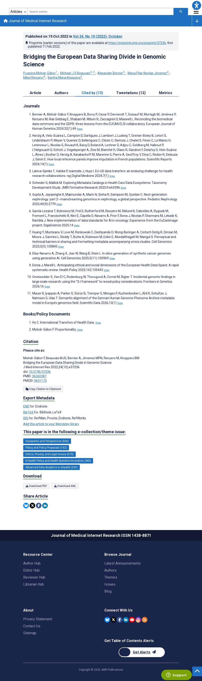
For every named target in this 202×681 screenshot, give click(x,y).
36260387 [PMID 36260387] (39, 376)
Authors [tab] (61, 93)
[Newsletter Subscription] (142, 652)
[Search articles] (181, 11)
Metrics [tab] (165, 93)
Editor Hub (31, 570)
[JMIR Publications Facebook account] (119, 620)
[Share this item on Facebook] (38, 506)
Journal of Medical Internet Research (35, 21)
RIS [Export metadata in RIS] (26, 418)
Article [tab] (35, 93)
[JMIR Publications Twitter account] (113, 620)
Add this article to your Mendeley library (51, 424)
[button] (197, 5)
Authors (110, 570)
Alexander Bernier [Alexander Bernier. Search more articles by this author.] (111, 73)
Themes (110, 577)
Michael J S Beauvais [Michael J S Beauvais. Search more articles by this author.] (77, 73)
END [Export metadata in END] (26, 406)
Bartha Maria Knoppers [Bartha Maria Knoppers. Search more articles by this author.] (65, 77)
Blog (108, 591)
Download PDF (36, 486)
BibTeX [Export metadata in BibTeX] (28, 412)
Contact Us (31, 626)
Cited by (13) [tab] (92, 93)
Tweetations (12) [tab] (131, 93)
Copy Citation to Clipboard (43, 389)
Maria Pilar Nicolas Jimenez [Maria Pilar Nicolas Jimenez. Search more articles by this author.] (148, 73)
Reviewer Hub (34, 577)
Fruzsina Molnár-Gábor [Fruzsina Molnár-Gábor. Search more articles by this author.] (40, 73)
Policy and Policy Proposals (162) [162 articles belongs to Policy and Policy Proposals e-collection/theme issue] (46, 447)
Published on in (74, 37)
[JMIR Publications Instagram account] (138, 620)
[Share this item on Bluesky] (26, 506)
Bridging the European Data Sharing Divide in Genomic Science (94, 60)
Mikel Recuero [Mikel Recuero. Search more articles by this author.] (34, 77)
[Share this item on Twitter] (32, 506)
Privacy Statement (37, 619)
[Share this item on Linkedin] (45, 506)
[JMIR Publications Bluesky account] (107, 620)
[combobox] (100, 11)
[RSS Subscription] (144, 620)
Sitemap (29, 633)
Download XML (65, 486)
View (80, 128)
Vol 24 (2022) (98, 37)
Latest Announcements (122, 563)
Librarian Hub (33, 584)
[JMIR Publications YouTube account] (132, 620)
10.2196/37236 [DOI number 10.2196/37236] (40, 372)
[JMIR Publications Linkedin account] (126, 620)
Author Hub (32, 563)
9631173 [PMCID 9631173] (40, 381)
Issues (109, 584)
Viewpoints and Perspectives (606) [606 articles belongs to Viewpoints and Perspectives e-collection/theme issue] (47, 441)
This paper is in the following (74, 432)
